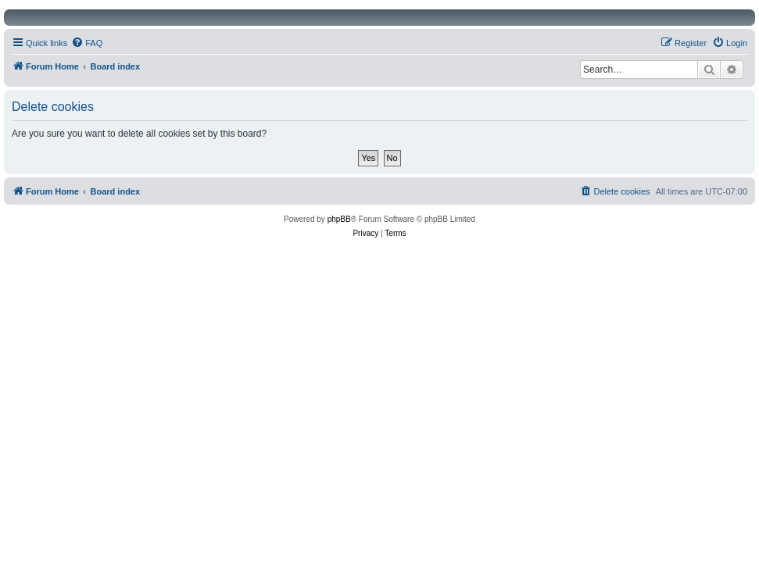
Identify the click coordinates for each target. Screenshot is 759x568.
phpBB (339, 219)
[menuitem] (86, 43)
